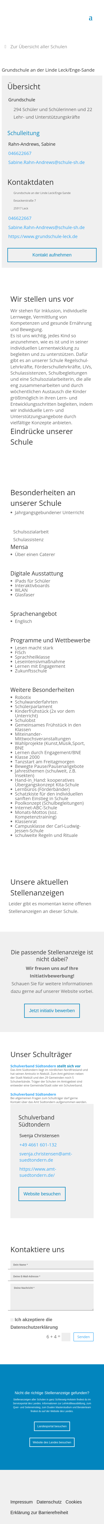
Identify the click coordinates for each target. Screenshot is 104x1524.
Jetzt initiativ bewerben (52, 1010)
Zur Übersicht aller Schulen (38, 47)
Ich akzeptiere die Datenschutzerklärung (34, 1323)
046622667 (20, 153)
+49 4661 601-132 (38, 1145)
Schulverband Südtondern (33, 1066)
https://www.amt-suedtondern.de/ (37, 1172)
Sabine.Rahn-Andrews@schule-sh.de (46, 162)
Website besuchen (42, 1193)
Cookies (74, 1501)
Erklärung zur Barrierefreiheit (39, 1512)
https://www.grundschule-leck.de (43, 236)
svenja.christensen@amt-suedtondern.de (45, 1157)
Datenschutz (49, 1501)
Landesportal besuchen (52, 1426)
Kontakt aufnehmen (52, 254)
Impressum (21, 1501)
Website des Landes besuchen (52, 1442)
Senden (83, 1336)
